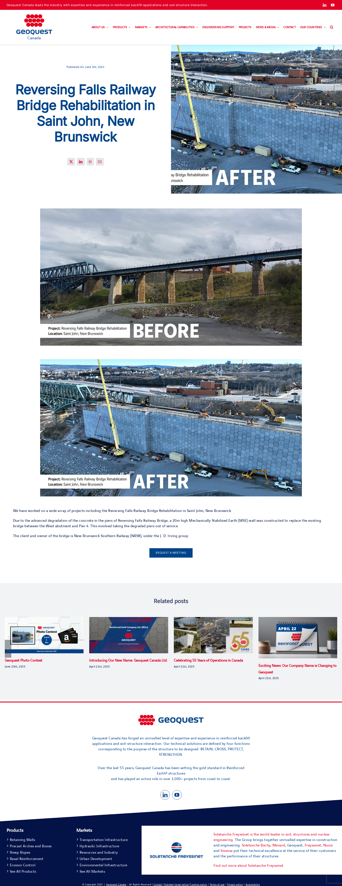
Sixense (227, 850)
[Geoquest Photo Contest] (44, 619)
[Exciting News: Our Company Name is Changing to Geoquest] (297, 619)
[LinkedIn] (81, 164)
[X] (71, 164)
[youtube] (333, 5)
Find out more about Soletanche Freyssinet (249, 865)
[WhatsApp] (90, 164)
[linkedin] (325, 5)
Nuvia (328, 845)
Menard (278, 845)
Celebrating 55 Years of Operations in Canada (208, 660)
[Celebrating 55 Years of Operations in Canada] (213, 619)
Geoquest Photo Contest (23, 660)
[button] (331, 27)
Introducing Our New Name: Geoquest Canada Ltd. (128, 660)
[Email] (100, 164)
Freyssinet (313, 845)
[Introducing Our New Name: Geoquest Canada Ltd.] (128, 619)
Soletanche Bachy (256, 845)
